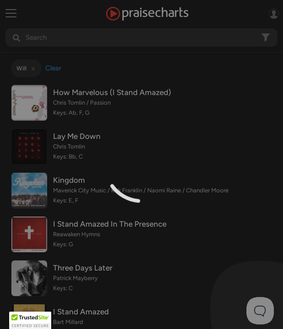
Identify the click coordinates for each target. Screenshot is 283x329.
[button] (30, 320)
